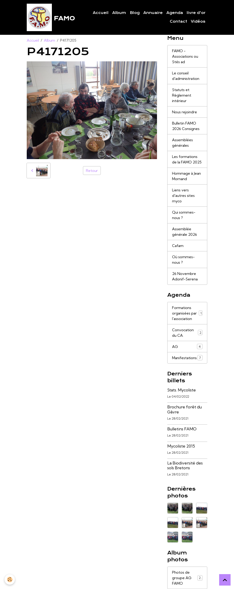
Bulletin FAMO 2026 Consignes (185, 126)
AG (187, 346)
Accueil (101, 13)
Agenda (174, 13)
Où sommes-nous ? (183, 260)
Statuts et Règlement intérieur (181, 95)
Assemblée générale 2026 (184, 232)
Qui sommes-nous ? (183, 215)
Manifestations (187, 357)
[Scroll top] (225, 580)
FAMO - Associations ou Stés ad (185, 56)
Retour (92, 170)
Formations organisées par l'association (187, 313)
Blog (135, 13)
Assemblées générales (182, 143)
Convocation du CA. (187, 333)
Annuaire (153, 13)
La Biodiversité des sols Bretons (185, 465)
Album (119, 13)
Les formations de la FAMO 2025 (187, 159)
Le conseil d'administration (185, 76)
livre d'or (196, 13)
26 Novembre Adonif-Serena (185, 276)
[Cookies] (10, 579)
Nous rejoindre (184, 112)
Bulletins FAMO (182, 428)
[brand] (47, 17)
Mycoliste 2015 (181, 446)
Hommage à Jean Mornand (186, 176)
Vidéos (198, 21)
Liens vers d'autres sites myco (183, 195)
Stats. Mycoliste (181, 390)
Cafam (177, 245)
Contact (178, 21)
